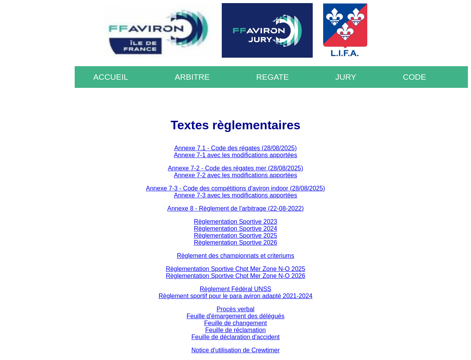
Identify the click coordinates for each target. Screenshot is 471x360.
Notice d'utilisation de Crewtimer (235, 350)
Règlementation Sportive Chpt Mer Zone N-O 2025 (235, 269)
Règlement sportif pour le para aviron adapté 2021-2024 (236, 296)
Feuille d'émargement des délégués (235, 316)
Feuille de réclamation (235, 330)
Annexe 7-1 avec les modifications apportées (235, 155)
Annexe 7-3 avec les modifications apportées (235, 195)
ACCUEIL (110, 76)
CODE (414, 76)
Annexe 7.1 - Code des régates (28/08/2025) (235, 148)
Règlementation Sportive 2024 (235, 228)
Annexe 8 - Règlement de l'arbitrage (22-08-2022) (235, 208)
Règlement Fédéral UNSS (235, 289)
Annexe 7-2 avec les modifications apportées (235, 175)
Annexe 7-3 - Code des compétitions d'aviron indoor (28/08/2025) (235, 188)
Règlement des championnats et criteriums (235, 255)
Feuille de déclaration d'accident (235, 337)
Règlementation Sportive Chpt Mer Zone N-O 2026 (235, 276)
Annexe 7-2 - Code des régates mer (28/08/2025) (235, 168)
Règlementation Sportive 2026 (235, 242)
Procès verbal (236, 309)
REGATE (272, 76)
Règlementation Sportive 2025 (235, 235)
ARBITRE (192, 76)
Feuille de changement (235, 323)
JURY (346, 76)
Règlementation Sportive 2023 (235, 221)
